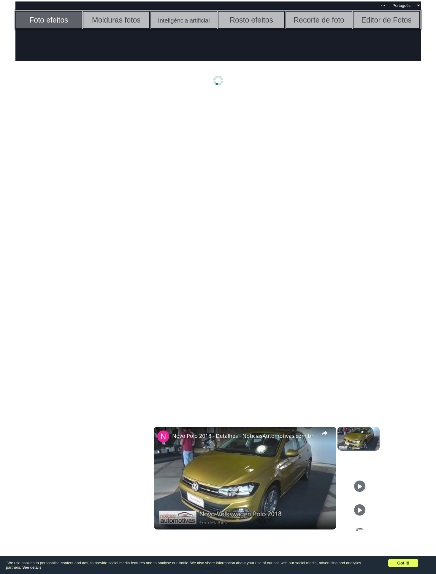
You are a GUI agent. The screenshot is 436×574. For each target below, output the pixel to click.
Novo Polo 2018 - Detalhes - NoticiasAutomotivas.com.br (242, 435)
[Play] (360, 486)
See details (31, 567)
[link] (163, 436)
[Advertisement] (61, 189)
